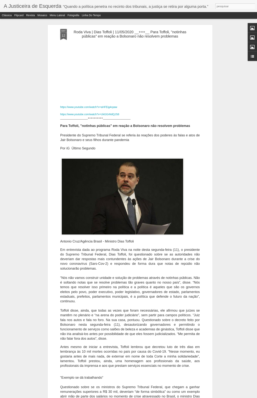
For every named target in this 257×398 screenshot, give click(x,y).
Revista (30, 15)
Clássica (7, 15)
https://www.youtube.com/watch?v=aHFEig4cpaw (88, 107)
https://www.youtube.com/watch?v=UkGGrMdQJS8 (89, 114)
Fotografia (73, 15)
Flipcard (19, 15)
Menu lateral (57, 15)
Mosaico (42, 15)
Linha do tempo (91, 15)
